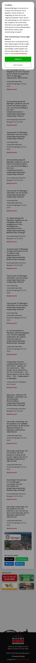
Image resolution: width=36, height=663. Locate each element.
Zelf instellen (18, 65)
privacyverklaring (20, 53)
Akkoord (18, 59)
